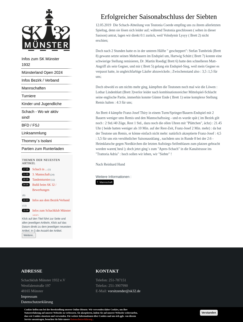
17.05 (26, 169)
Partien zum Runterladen (43, 149)
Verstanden (209, 313)
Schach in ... (39, 169)
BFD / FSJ (30, 125)
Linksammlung (34, 133)
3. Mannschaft (41, 174)
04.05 (26, 184)
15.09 (26, 210)
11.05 (26, 174)
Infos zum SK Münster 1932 (40, 62)
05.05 (26, 179)
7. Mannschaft (105, 182)
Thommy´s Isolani (37, 141)
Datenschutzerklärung (37, 302)
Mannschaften (34, 88)
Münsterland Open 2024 (42, 72)
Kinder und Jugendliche (42, 104)
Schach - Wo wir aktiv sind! (40, 114)
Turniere (29, 96)
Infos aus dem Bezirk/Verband (50, 200)
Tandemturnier (41, 179)
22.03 (26, 200)
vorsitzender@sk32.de (124, 291)
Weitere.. (29, 235)
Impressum (29, 296)
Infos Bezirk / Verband (40, 80)
